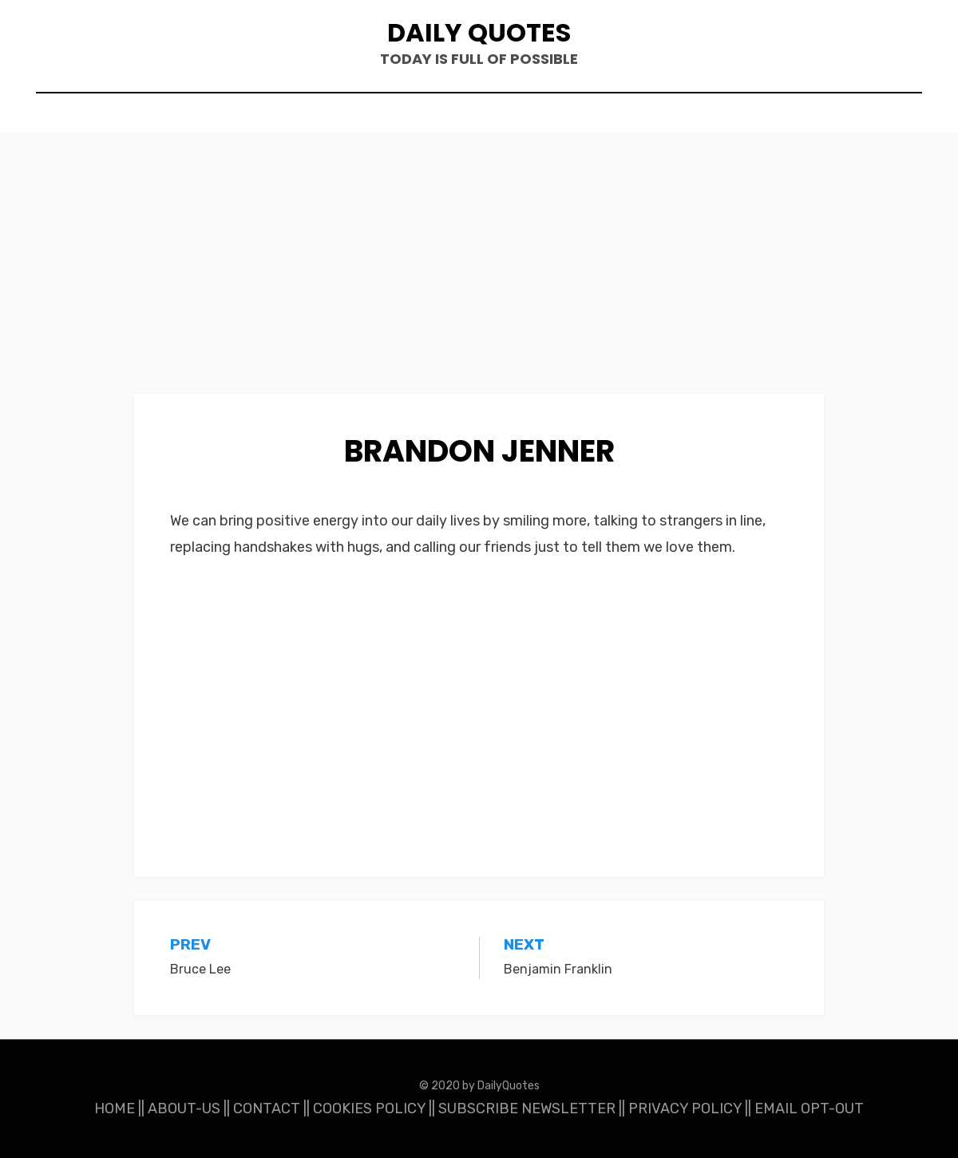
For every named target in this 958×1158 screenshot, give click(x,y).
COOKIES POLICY (369, 1108)
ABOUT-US (184, 1108)
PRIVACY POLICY (685, 1108)
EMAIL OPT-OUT (809, 1108)
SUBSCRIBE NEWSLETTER (527, 1108)
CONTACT (266, 1108)
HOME (114, 1108)
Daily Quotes (479, 32)
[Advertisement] (479, 275)
